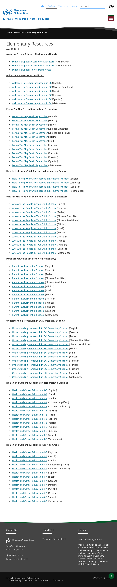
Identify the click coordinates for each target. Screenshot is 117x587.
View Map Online (16, 555)
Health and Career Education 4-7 (29, 452)
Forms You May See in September (30, 116)
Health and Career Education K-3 (29, 390)
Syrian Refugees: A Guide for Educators (33, 61)
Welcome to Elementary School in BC (32, 83)
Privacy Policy (15, 580)
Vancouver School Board (58, 539)
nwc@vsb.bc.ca (21, 558)
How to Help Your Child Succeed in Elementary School (40, 178)
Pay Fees (51, 6)
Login (74, 6)
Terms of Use (31, 580)
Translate (63, 6)
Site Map (45, 580)
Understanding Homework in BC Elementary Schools (40, 328)
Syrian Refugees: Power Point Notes (31, 69)
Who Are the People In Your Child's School (34, 204)
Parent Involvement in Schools (28, 266)
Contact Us (58, 580)
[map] (42, 6)
